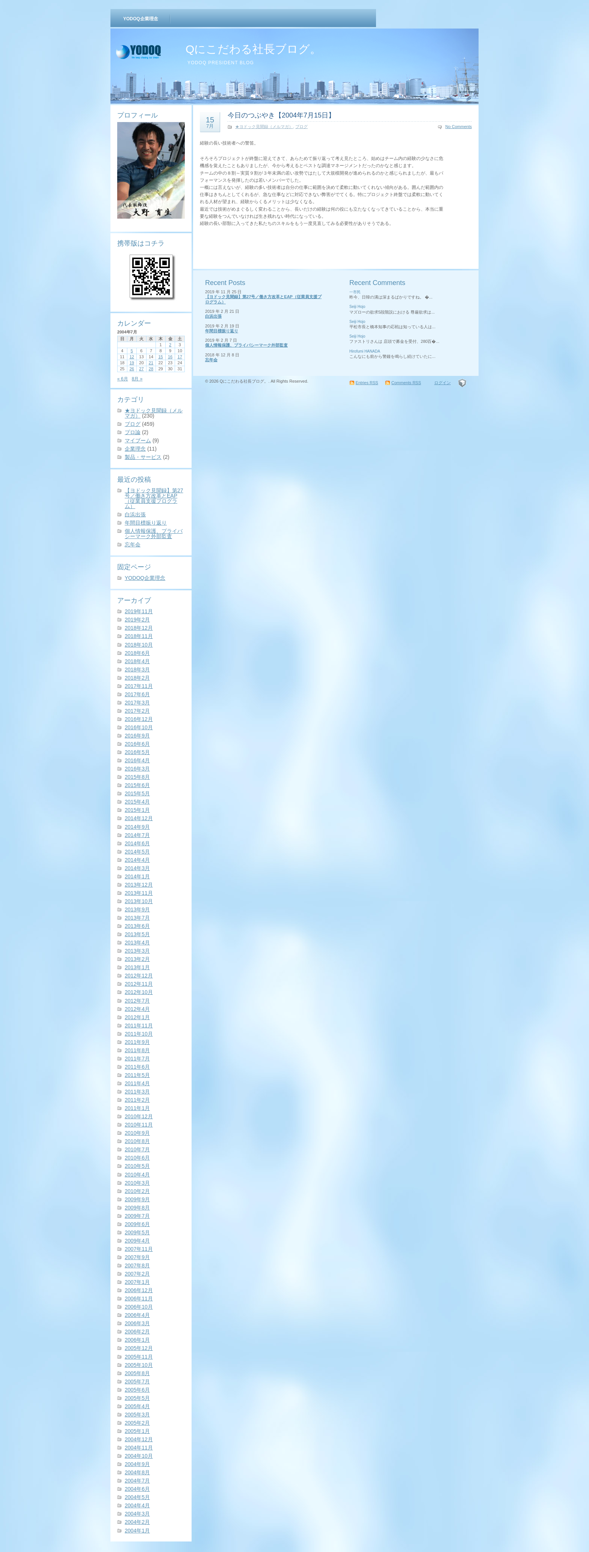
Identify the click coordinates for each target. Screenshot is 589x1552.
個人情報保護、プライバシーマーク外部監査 (154, 533)
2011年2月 (137, 1100)
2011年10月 (139, 1034)
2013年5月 (137, 934)
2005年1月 (137, 1431)
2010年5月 (137, 1166)
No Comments (459, 126)
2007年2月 (137, 1274)
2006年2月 (137, 1332)
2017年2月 (137, 711)
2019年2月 (137, 620)
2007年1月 (137, 1282)
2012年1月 (137, 1017)
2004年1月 (137, 1531)
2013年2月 (137, 959)
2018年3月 (137, 670)
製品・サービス (143, 457)
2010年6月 (137, 1158)
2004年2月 (137, 1522)
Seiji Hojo (357, 307)
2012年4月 (137, 1009)
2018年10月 (139, 645)
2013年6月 (137, 926)
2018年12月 (139, 628)
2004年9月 (137, 1464)
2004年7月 (137, 1481)
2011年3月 (137, 1092)
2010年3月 (137, 1183)
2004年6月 (137, 1489)
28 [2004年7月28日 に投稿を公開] (151, 369)
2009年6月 (137, 1224)
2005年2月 (137, 1423)
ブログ (132, 424)
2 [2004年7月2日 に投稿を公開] (170, 344)
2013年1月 (137, 967)
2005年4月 (137, 1406)
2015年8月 (137, 777)
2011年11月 (139, 1026)
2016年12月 (139, 719)
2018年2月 (137, 678)
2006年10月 (139, 1307)
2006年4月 (137, 1315)
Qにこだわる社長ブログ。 (253, 49)
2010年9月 (137, 1133)
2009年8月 (137, 1208)
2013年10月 (139, 901)
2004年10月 (139, 1456)
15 (210, 122)
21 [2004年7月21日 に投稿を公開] (151, 362)
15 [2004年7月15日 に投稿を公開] (160, 356)
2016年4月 (137, 760)
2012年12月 (139, 976)
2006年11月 (139, 1299)
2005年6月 (137, 1390)
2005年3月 (137, 1415)
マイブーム (138, 440)
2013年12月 (139, 885)
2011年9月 (137, 1042)
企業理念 (135, 449)
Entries (367, 382)
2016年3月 (137, 769)
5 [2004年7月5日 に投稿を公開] (132, 350)
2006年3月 (137, 1323)
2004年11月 (139, 1448)
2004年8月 (137, 1472)
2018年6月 (137, 653)
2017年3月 (137, 703)
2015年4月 (137, 802)
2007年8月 (137, 1265)
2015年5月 (137, 793)
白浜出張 (135, 514)
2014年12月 (139, 818)
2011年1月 (137, 1108)
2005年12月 (139, 1348)
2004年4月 (137, 1505)
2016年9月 (137, 736)
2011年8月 (137, 1050)
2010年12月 (139, 1116)
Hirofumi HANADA (364, 351)
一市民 (355, 292)
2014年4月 (137, 860)
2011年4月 (137, 1083)
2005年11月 (139, 1357)
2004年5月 (137, 1497)
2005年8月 (137, 1373)
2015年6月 (137, 785)
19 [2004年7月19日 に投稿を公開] (132, 362)
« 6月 (122, 379)
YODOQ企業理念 (140, 18)
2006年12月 (139, 1290)
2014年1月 (137, 876)
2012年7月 (137, 1001)
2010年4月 (137, 1175)
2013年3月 (137, 951)
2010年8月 (137, 1141)
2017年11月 (139, 686)
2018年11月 (139, 636)
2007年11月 (139, 1249)
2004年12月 (139, 1439)
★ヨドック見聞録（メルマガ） (154, 413)
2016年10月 (139, 727)
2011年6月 (137, 1067)
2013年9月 (137, 909)
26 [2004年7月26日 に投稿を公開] (132, 369)
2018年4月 (137, 661)
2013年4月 (137, 943)
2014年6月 (137, 843)
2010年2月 (137, 1191)
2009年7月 (137, 1216)
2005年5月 (137, 1398)
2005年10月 (139, 1365)
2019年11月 (139, 611)
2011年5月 (137, 1075)
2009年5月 (137, 1232)
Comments (406, 382)
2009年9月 (137, 1199)
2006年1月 (137, 1340)
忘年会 (132, 544)
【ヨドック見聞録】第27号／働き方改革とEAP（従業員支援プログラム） (154, 498)
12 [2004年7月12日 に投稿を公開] (132, 356)
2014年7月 (137, 835)
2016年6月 (137, 744)
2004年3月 (137, 1514)
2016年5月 (137, 752)
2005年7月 (137, 1382)
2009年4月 (137, 1241)
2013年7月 (137, 918)
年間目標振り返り (146, 523)
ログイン (442, 382)
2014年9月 (137, 827)
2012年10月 (139, 992)
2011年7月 (137, 1059)
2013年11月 (139, 893)
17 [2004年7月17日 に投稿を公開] (180, 356)
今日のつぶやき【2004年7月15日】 (281, 115)
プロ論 (132, 432)
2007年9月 (137, 1257)
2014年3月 (137, 868)
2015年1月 (137, 810)
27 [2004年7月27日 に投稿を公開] (141, 369)
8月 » (137, 379)
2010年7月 (137, 1149)
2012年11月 (139, 984)
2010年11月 (139, 1125)
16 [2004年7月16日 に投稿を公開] (170, 356)
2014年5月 (137, 852)
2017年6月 (137, 694)
